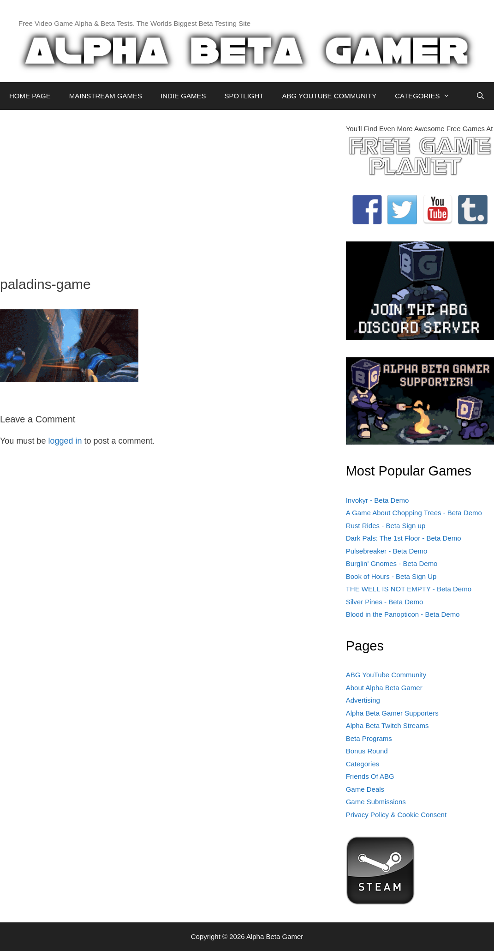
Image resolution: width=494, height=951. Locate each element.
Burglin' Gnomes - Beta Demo (392, 563)
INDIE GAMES (183, 96)
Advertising (363, 700)
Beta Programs (369, 738)
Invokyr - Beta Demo (377, 500)
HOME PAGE (30, 96)
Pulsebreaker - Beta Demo (387, 551)
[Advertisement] (166, 188)
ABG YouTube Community (386, 675)
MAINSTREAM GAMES (105, 96)
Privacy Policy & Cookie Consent (396, 815)
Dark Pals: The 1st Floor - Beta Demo (403, 538)
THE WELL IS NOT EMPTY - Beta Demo (408, 589)
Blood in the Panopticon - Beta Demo (403, 614)
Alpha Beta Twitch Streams (387, 725)
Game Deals (365, 789)
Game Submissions (376, 802)
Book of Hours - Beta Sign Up (391, 576)
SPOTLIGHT (243, 96)
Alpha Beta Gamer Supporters (392, 713)
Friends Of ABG (370, 776)
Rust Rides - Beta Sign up (386, 526)
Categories (363, 764)
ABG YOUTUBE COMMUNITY (329, 96)
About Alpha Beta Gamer (384, 688)
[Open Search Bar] (480, 96)
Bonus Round (367, 751)
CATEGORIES (427, 96)
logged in (65, 440)
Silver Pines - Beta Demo (384, 602)
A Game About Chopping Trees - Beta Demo (414, 513)
